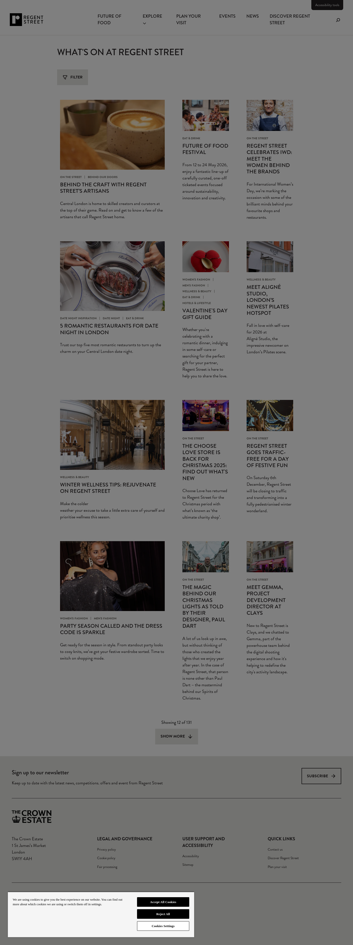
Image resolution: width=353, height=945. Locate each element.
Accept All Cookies (163, 902)
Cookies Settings (163, 926)
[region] (101, 914)
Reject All (163, 914)
